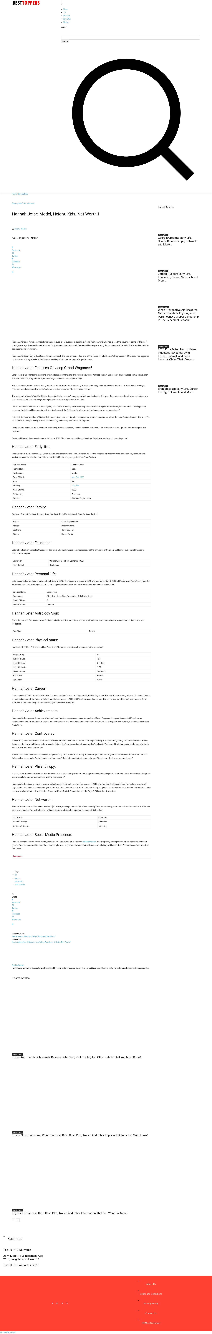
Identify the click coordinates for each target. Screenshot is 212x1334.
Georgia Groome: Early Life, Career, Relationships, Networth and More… (177, 241)
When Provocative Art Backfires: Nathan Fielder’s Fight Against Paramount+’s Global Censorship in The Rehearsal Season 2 (178, 315)
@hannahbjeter (89, 842)
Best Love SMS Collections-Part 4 (181, 1253)
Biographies (23, 194)
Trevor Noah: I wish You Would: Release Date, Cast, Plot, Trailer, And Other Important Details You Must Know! (80, 1135)
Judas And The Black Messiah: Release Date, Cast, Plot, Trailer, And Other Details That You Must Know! (76, 1057)
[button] (130, 185)
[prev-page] (13, 1220)
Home (14, 194)
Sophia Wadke (20, 229)
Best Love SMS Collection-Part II (181, 1245)
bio (16, 875)
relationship (20, 884)
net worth (19, 881)
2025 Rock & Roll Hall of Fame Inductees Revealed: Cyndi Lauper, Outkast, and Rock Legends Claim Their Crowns (177, 354)
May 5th (75, 485)
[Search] (65, 41)
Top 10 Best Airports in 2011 (21, 1265)
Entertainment (28, 203)
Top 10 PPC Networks (17, 1249)
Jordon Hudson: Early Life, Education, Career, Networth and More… (178, 277)
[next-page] (18, 1220)
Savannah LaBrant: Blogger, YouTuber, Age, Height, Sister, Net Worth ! (41, 942)
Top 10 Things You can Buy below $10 (78, 1264)
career (17, 878)
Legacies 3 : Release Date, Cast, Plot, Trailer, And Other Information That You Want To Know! (69, 1213)
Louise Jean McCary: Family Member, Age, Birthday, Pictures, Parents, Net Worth (131, 1270)
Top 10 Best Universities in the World (77, 1256)
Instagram (17, 856)
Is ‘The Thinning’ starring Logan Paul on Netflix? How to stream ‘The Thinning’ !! (132, 1258)
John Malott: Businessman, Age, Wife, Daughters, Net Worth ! (23, 1257)
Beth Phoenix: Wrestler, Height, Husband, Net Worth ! (34, 936)
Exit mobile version (8, 1332)
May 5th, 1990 (78, 477)
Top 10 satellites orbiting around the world (186, 1262)
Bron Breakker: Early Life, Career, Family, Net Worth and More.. (178, 390)
